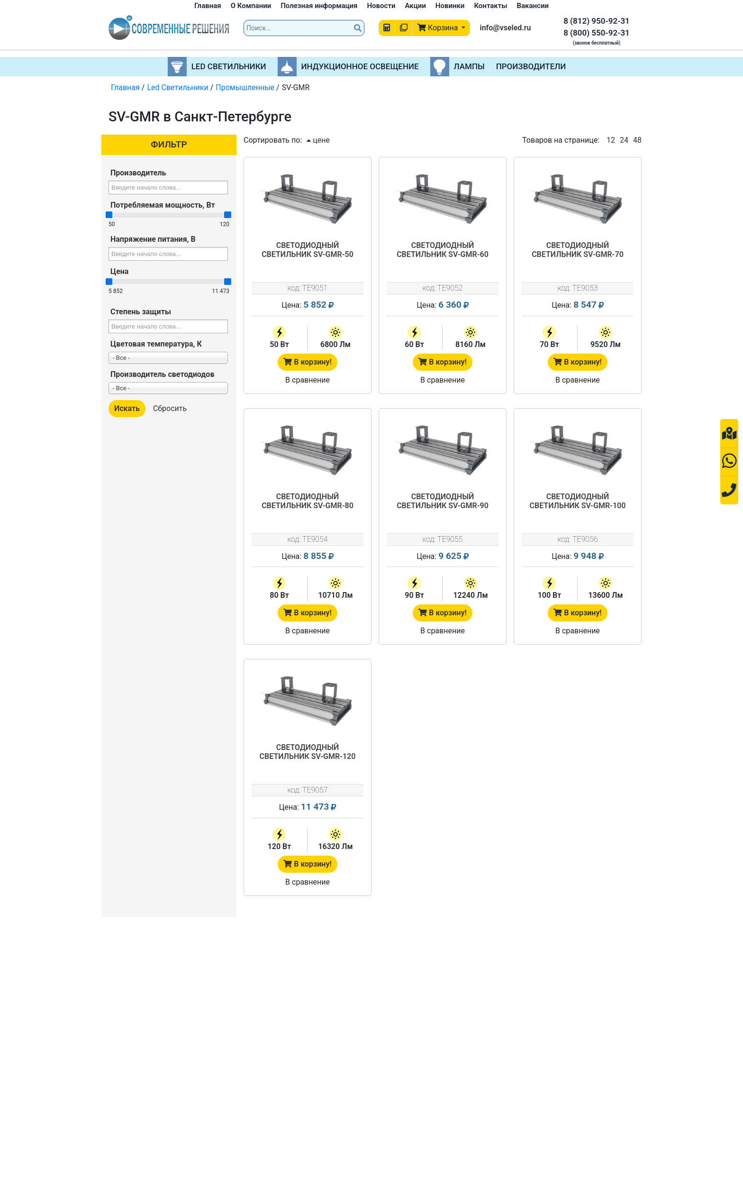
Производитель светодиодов (162, 374)
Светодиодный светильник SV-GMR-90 (443, 501)
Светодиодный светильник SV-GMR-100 (578, 501)
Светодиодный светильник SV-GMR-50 (307, 250)
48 (637, 140)
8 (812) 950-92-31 (596, 21)
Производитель (138, 172)
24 (624, 140)
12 (611, 140)
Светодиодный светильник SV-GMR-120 (308, 752)
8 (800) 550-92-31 (596, 32)
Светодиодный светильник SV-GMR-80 (307, 501)
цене (318, 140)
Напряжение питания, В (153, 239)
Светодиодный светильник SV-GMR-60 (443, 250)
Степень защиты (140, 311)
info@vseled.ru (505, 27)
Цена (119, 271)
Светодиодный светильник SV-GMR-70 (578, 250)
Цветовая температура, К (156, 343)
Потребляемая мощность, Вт (162, 205)
